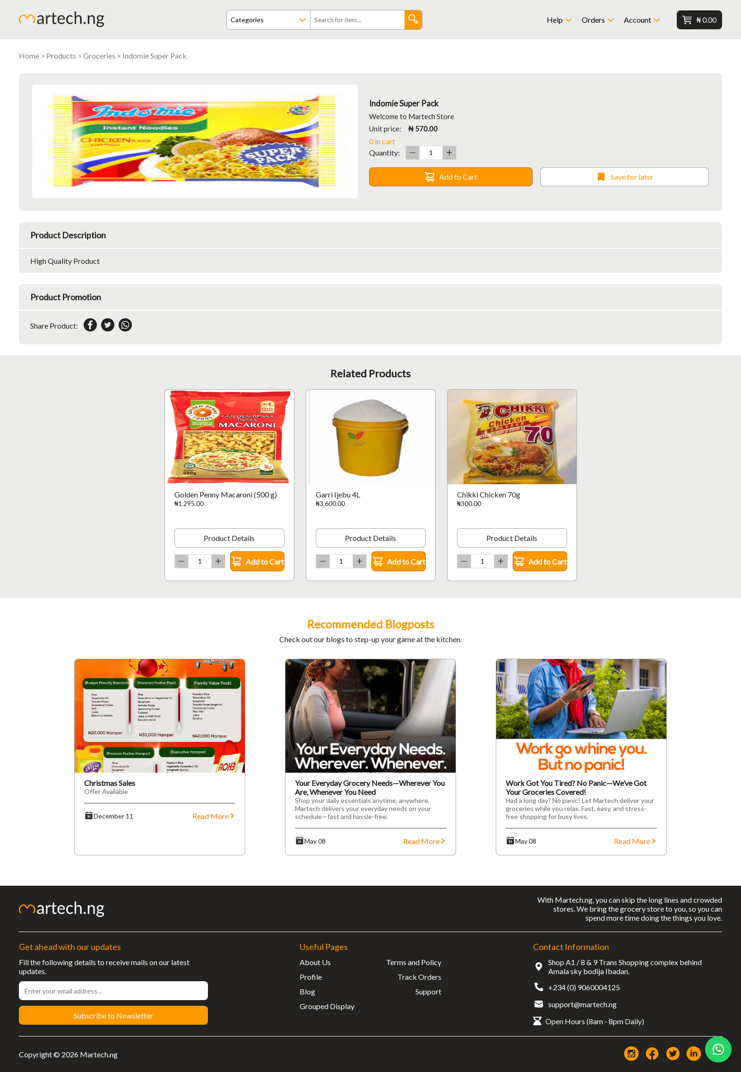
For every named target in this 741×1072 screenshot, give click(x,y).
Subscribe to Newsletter (113, 1015)
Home (29, 55)
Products (61, 55)
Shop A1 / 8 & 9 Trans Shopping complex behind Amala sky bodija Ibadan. (625, 967)
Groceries (99, 55)
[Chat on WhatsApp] (718, 1049)
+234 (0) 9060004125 (584, 987)
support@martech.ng (582, 1004)
